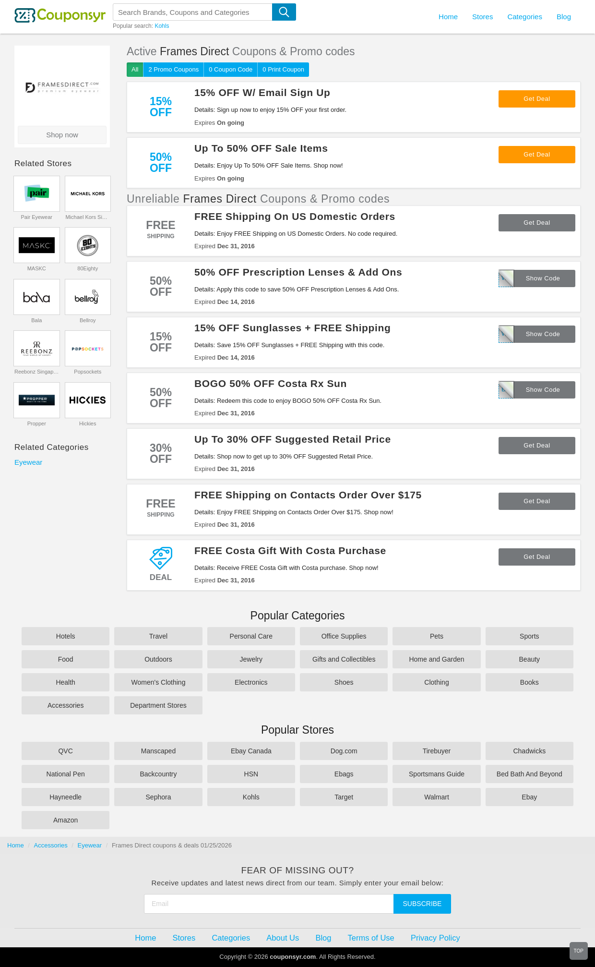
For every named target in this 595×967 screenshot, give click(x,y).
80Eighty (87, 268)
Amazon (65, 820)
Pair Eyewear (36, 217)
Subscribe (422, 903)
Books (529, 682)
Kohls (162, 26)
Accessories (65, 705)
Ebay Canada (251, 751)
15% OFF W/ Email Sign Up (262, 92)
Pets (436, 636)
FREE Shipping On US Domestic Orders (294, 216)
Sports (529, 636)
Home (15, 845)
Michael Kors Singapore (87, 217)
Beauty (529, 659)
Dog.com (344, 751)
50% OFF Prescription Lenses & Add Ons (298, 272)
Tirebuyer (437, 751)
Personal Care (251, 636)
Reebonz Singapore (36, 372)
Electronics (251, 682)
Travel (158, 636)
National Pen (66, 774)
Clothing (436, 682)
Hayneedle (65, 797)
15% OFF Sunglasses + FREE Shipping (292, 327)
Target (343, 797)
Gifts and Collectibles (344, 659)
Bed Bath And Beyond (529, 774)
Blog (564, 16)
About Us (282, 937)
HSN (251, 774)
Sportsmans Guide (436, 774)
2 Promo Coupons (173, 69)
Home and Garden (436, 659)
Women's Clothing (158, 682)
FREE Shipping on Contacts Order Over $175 (308, 494)
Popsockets (87, 372)
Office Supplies (344, 636)
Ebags (344, 774)
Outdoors (158, 659)
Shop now (62, 135)
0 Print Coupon (283, 69)
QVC (65, 751)
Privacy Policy (435, 937)
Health (65, 682)
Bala (36, 320)
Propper (36, 423)
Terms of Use (371, 937)
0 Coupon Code (230, 69)
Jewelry (251, 659)
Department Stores (158, 705)
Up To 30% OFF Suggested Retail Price (292, 439)
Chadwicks (529, 751)
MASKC (36, 268)
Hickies (87, 423)
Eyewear (28, 462)
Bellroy (88, 320)
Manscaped (158, 751)
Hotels (65, 636)
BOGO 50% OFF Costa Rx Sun (270, 383)
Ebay (529, 797)
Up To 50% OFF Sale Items (261, 148)
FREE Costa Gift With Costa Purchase (290, 550)
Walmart (436, 797)
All (134, 69)
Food (65, 659)
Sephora (158, 797)
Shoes (344, 682)
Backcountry (158, 774)
